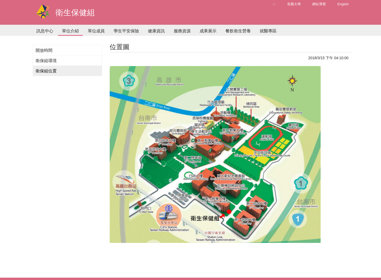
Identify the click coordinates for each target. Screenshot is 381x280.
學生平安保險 (126, 31)
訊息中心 (44, 31)
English (343, 4)
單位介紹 (70, 31)
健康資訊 (156, 31)
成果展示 (208, 31)
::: (274, 4)
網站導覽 (319, 4)
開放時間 (44, 50)
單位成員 (96, 31)
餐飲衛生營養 (238, 31)
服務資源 (182, 31)
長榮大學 (294, 4)
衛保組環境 (46, 60)
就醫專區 (268, 31)
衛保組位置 (46, 71)
